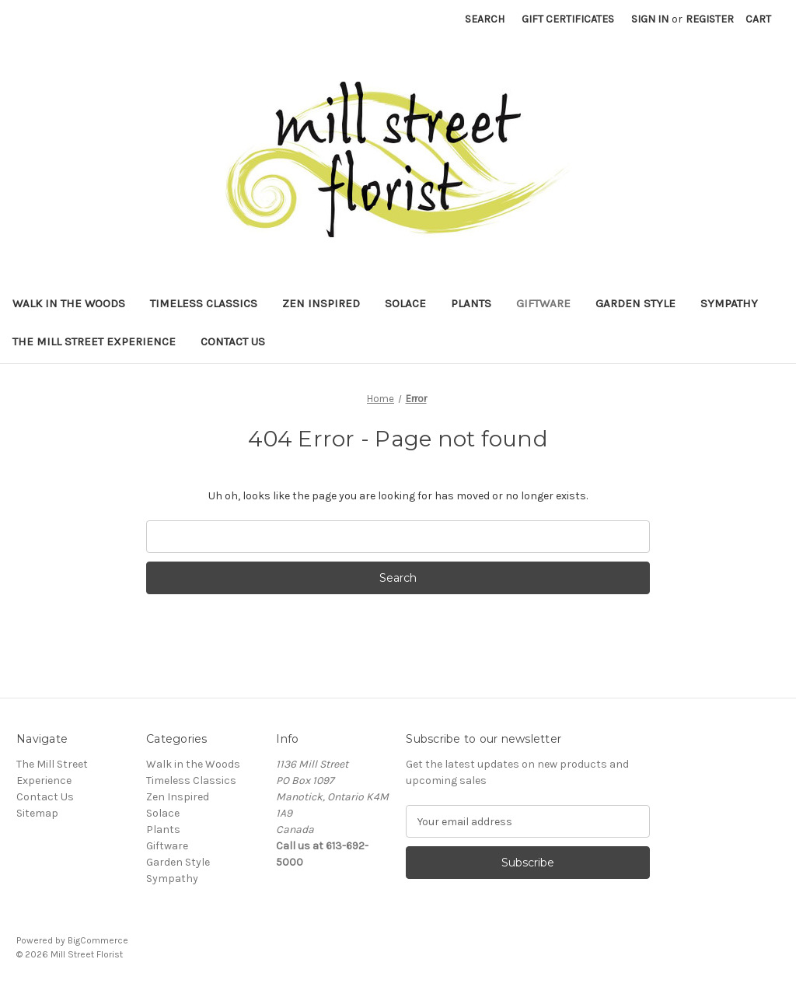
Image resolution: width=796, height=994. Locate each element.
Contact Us (233, 341)
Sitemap (37, 813)
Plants (471, 303)
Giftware (543, 303)
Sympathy (729, 303)
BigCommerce (98, 940)
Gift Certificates (568, 19)
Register (710, 19)
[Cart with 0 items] (758, 19)
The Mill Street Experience (94, 341)
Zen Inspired (321, 303)
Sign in (650, 19)
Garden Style (635, 303)
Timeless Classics (203, 303)
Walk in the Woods (68, 303)
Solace (405, 303)
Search (484, 19)
